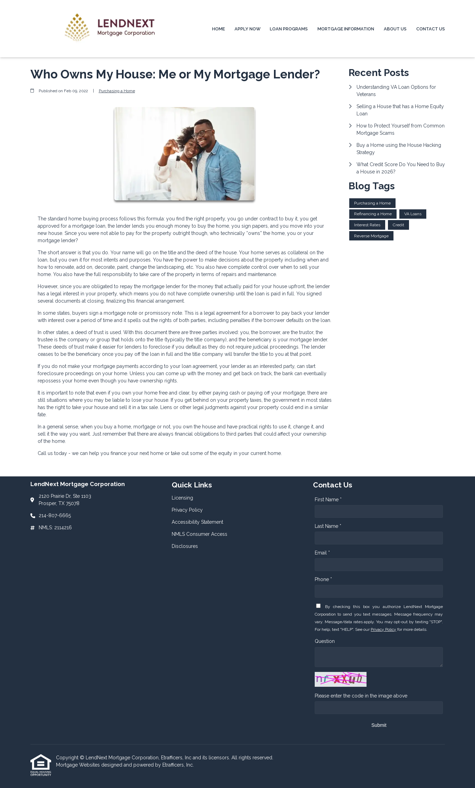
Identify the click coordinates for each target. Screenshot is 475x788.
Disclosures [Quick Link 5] (185, 546)
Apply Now (247, 28)
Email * (322, 553)
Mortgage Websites (78, 765)
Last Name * (328, 526)
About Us (395, 28)
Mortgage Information (345, 28)
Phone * (323, 579)
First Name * (328, 499)
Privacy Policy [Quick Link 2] (187, 510)
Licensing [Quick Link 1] (182, 498)
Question (325, 641)
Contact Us (430, 28)
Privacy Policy (383, 629)
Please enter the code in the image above (361, 696)
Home (218, 28)
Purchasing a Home (117, 90)
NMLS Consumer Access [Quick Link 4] (199, 534)
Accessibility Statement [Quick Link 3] (197, 522)
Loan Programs (289, 28)
